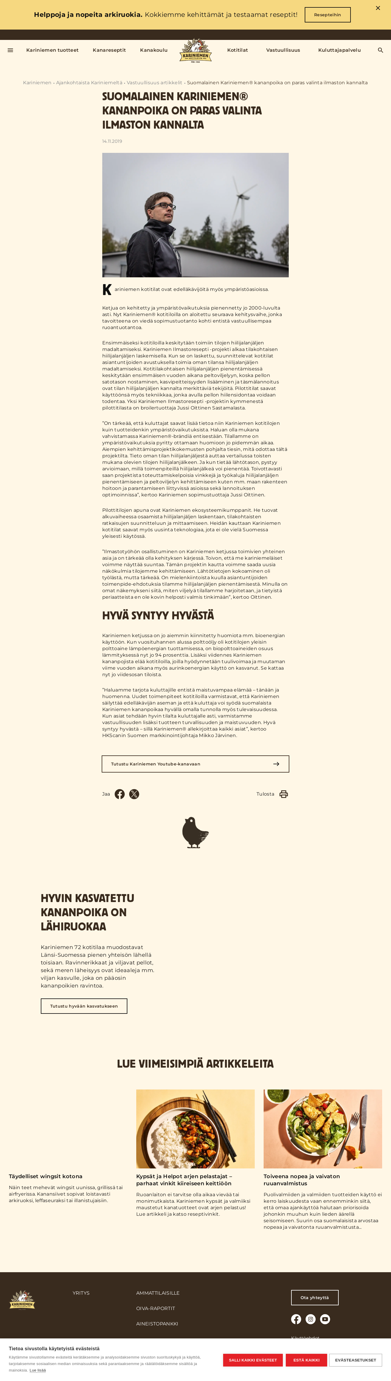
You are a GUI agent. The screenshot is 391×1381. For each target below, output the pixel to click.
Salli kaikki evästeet (252, 1360)
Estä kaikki (306, 1360)
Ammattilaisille (158, 1293)
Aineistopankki (157, 1324)
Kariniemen (37, 82)
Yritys (81, 1293)
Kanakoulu (154, 50)
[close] (378, 8)
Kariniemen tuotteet (52, 50)
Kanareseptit (109, 50)
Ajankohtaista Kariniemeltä (89, 82)
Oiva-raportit (155, 1308)
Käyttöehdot (305, 1338)
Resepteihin (327, 14)
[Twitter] (134, 794)
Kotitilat (237, 50)
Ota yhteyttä (315, 1297)
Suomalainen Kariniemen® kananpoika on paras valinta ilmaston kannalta (277, 82)
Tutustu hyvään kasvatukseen (84, 1013)
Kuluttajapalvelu (339, 50)
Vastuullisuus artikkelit (155, 82)
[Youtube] (325, 1319)
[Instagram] (311, 1319)
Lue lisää (38, 1370)
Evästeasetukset (355, 1360)
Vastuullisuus (283, 50)
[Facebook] (120, 794)
